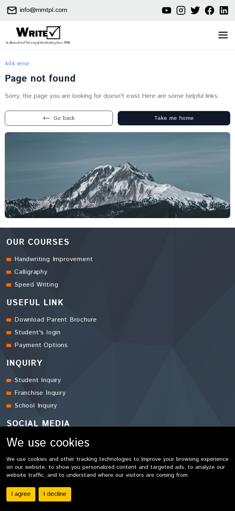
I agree (21, 494)
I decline (54, 494)
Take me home (174, 118)
